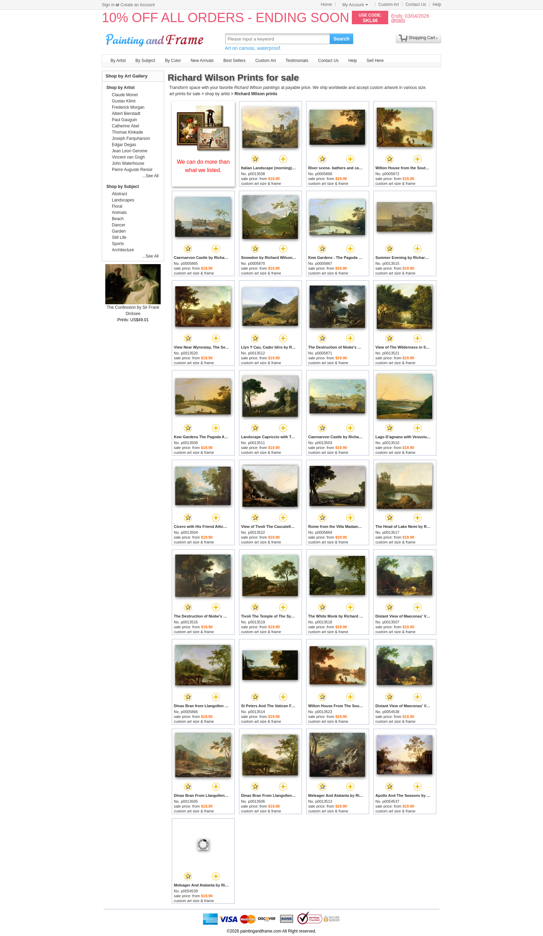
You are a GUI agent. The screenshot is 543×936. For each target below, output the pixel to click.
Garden (119, 231)
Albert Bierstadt (126, 113)
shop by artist (217, 93)
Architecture (123, 250)
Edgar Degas (124, 144)
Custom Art (389, 4)
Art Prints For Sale (155, 38)
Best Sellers (234, 60)
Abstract (119, 193)
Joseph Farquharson (131, 138)
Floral (117, 206)
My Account (355, 4)
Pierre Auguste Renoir (132, 169)
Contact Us (416, 4)
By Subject (145, 60)
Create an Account (138, 4)
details (398, 20)
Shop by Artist (120, 87)
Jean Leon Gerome (130, 150)
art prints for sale (184, 93)
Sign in (108, 4)
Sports (118, 243)
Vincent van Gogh (128, 157)
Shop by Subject (122, 186)
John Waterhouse (128, 163)
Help (437, 4)
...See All (150, 175)
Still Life (119, 237)
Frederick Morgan (128, 107)
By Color (173, 60)
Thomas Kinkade (127, 132)
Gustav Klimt (123, 101)
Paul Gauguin (124, 119)
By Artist (118, 60)
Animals (119, 212)
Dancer (118, 225)
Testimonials (296, 60)
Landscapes (123, 200)
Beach (118, 218)
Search (341, 39)
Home (326, 4)
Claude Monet (125, 94)
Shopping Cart (422, 37)
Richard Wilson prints (255, 93)
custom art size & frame (261, 183)
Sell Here (375, 60)
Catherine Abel (125, 126)
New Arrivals (202, 60)
